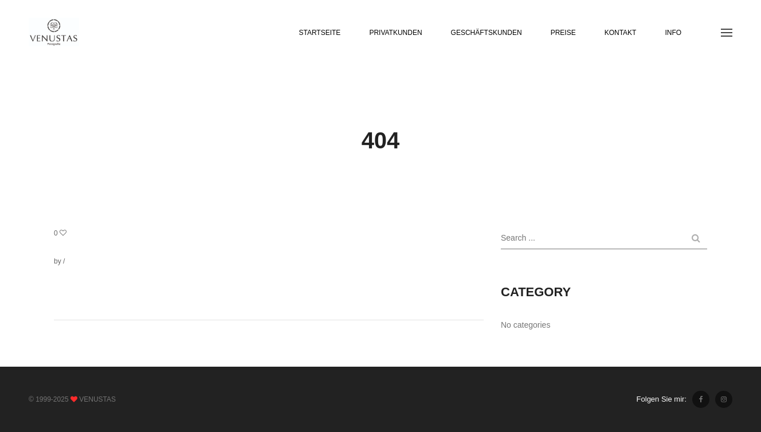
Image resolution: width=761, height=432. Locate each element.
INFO (673, 33)
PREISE (563, 33)
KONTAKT (621, 33)
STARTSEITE (319, 33)
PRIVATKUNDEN (395, 33)
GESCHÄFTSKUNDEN (486, 33)
